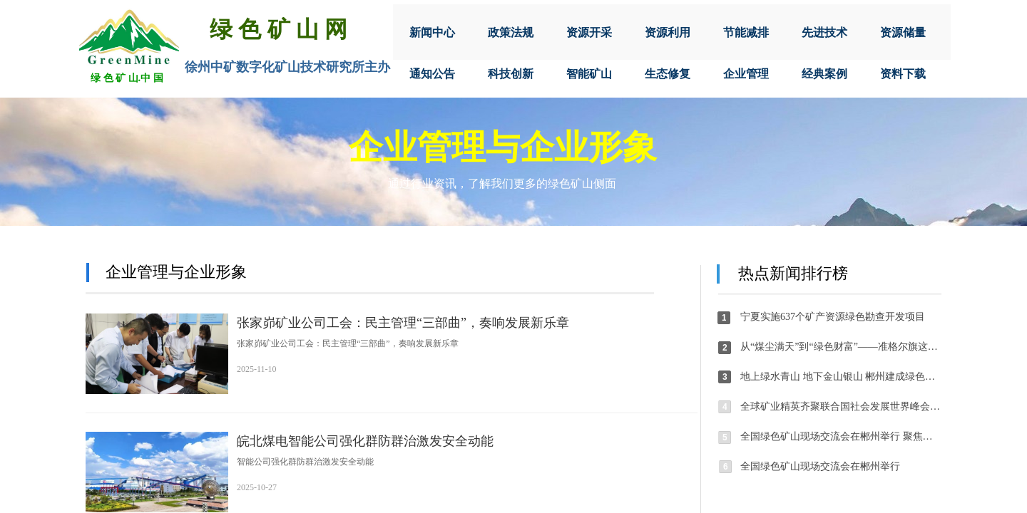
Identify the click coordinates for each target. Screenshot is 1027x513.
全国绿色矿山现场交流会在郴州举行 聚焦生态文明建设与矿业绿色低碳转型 (840, 436)
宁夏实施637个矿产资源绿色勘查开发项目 (832, 316)
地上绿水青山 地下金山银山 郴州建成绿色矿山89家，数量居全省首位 (840, 376)
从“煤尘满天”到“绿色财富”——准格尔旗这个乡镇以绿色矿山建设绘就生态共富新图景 (840, 346)
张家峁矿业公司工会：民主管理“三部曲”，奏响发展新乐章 (403, 323)
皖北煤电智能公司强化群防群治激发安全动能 (365, 441)
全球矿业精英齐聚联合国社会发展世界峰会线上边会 (840, 406)
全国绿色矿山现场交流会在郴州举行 (820, 466)
